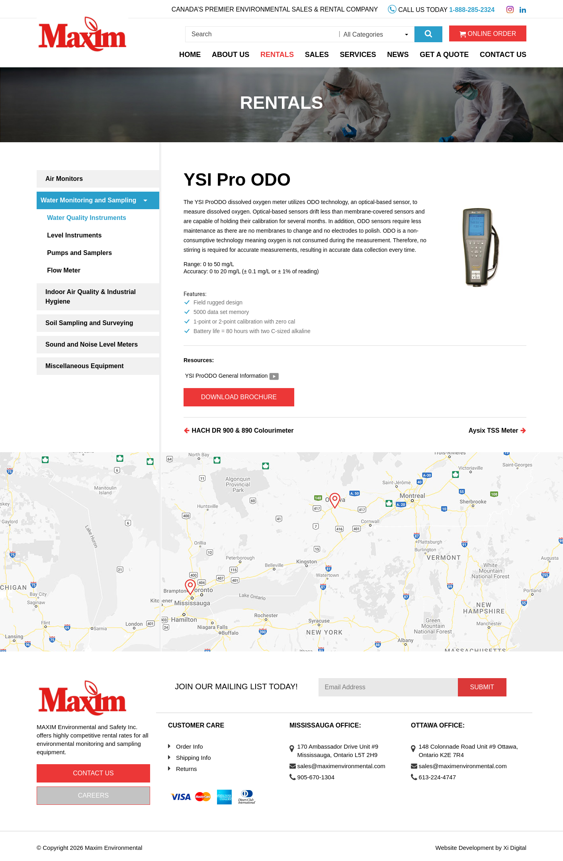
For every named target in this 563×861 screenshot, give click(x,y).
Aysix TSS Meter (497, 427)
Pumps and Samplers (83, 252)
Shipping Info (193, 754)
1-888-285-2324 (472, 8)
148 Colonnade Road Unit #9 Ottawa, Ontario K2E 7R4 (461, 747)
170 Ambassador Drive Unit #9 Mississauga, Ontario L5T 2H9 (341, 747)
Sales (322, 52)
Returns (186, 766)
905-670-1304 (319, 774)
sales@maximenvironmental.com (345, 763)
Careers (93, 792)
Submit (482, 684)
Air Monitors (64, 178)
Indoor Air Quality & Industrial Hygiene (90, 296)
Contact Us (505, 52)
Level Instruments (78, 235)
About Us (237, 52)
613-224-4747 (441, 774)
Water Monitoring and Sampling (88, 200)
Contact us (93, 770)
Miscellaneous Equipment (84, 366)
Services (364, 52)
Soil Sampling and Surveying (89, 323)
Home (196, 52)
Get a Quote (449, 52)
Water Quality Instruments (90, 217)
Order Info (189, 743)
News (403, 52)
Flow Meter (67, 270)
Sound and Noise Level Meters (91, 344)
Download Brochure (245, 395)
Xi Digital (514, 844)
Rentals (282, 52)
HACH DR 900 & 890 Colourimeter (239, 427)
